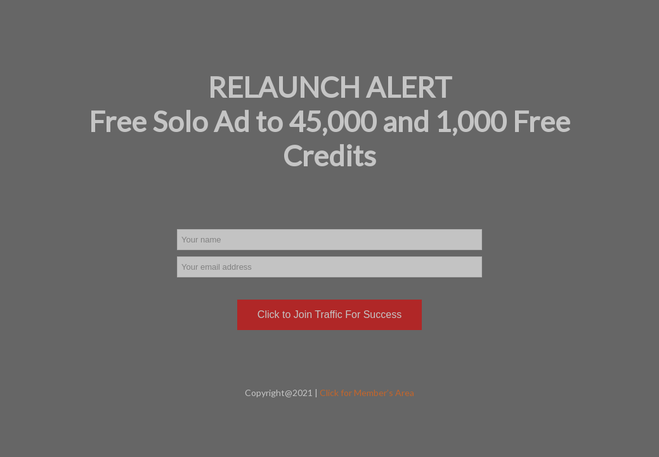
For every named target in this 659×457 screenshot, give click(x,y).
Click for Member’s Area (367, 392)
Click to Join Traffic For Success (329, 314)
